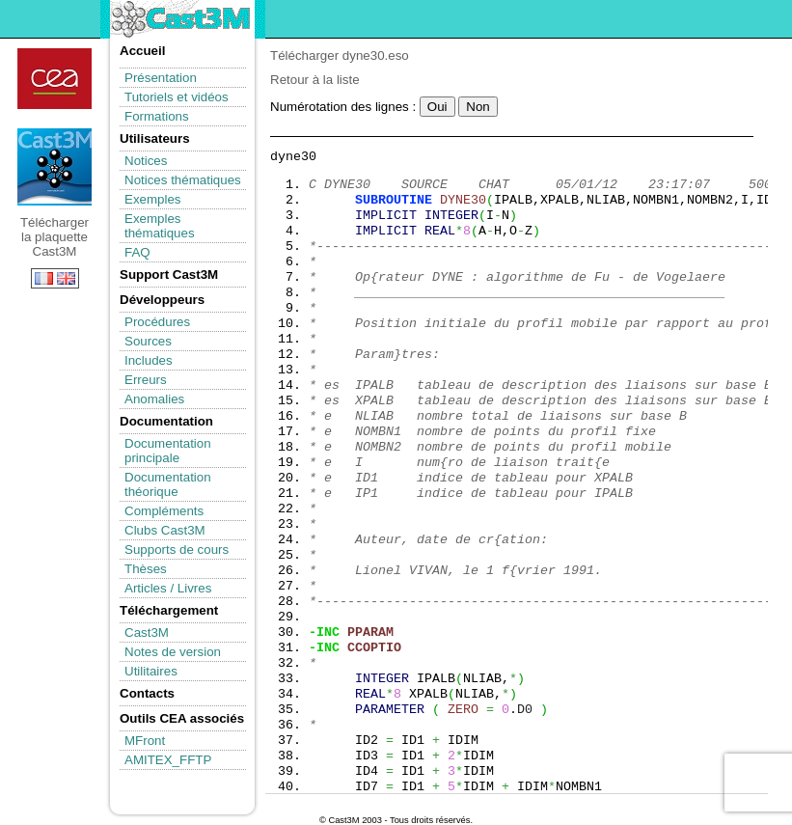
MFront (144, 740)
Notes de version (172, 652)
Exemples (152, 199)
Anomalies (154, 399)
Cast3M (146, 632)
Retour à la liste (315, 79)
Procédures (157, 322)
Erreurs (145, 379)
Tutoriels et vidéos (176, 97)
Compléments (164, 511)
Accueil (142, 50)
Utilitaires (151, 671)
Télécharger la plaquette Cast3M (54, 167)
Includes (148, 360)
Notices (145, 160)
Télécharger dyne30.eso (339, 55)
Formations (156, 116)
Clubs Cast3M (164, 530)
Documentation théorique (167, 484)
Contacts (147, 693)
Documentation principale (167, 450)
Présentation (160, 77)
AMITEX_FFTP (167, 760)
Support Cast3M (169, 274)
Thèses (145, 569)
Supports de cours (176, 549)
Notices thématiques (182, 180)
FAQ (137, 252)
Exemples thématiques (159, 225)
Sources (148, 341)
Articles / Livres (167, 588)
